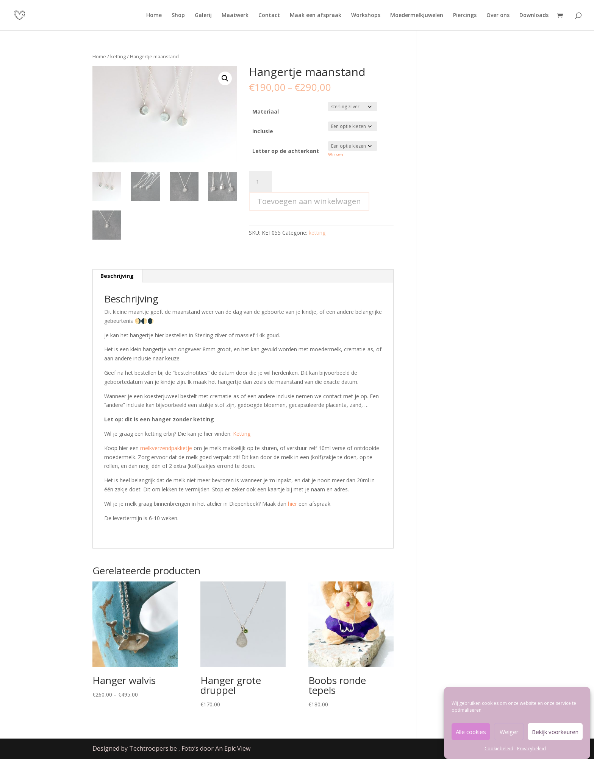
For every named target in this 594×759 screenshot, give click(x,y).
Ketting (241, 433)
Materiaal (265, 111)
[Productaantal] (260, 181)
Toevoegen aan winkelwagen (309, 201)
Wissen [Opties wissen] (335, 154)
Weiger (509, 738)
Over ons (498, 15)
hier (292, 503)
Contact (269, 15)
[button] (225, 78)
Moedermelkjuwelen (416, 15)
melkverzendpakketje (166, 448)
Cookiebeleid (499, 755)
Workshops (365, 15)
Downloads (534, 15)
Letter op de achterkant (285, 150)
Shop (178, 15)
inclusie (262, 131)
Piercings (465, 15)
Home (154, 15)
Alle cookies (471, 738)
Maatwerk (235, 15)
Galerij (203, 15)
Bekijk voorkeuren (555, 738)
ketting (118, 56)
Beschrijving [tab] (117, 275)
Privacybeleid (531, 755)
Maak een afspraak (315, 15)
